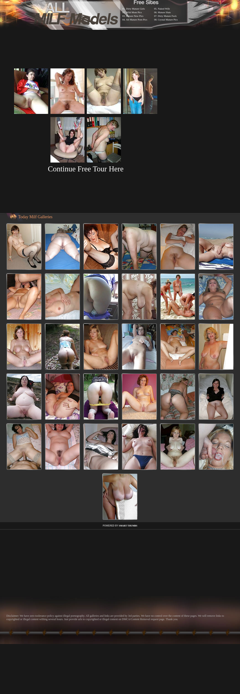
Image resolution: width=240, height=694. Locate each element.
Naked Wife (164, 8)
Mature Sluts (164, 12)
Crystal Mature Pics (168, 19)
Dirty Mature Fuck (167, 16)
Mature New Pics (134, 16)
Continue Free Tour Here (85, 169)
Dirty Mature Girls (135, 8)
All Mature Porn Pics (136, 19)
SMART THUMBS (128, 525)
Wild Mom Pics (134, 12)
